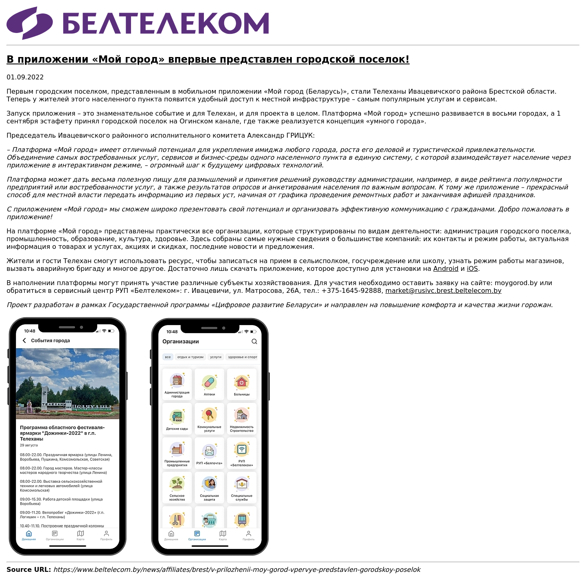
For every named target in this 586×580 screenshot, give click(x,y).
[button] (139, 554)
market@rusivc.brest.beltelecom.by (443, 290)
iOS (472, 268)
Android (446, 268)
